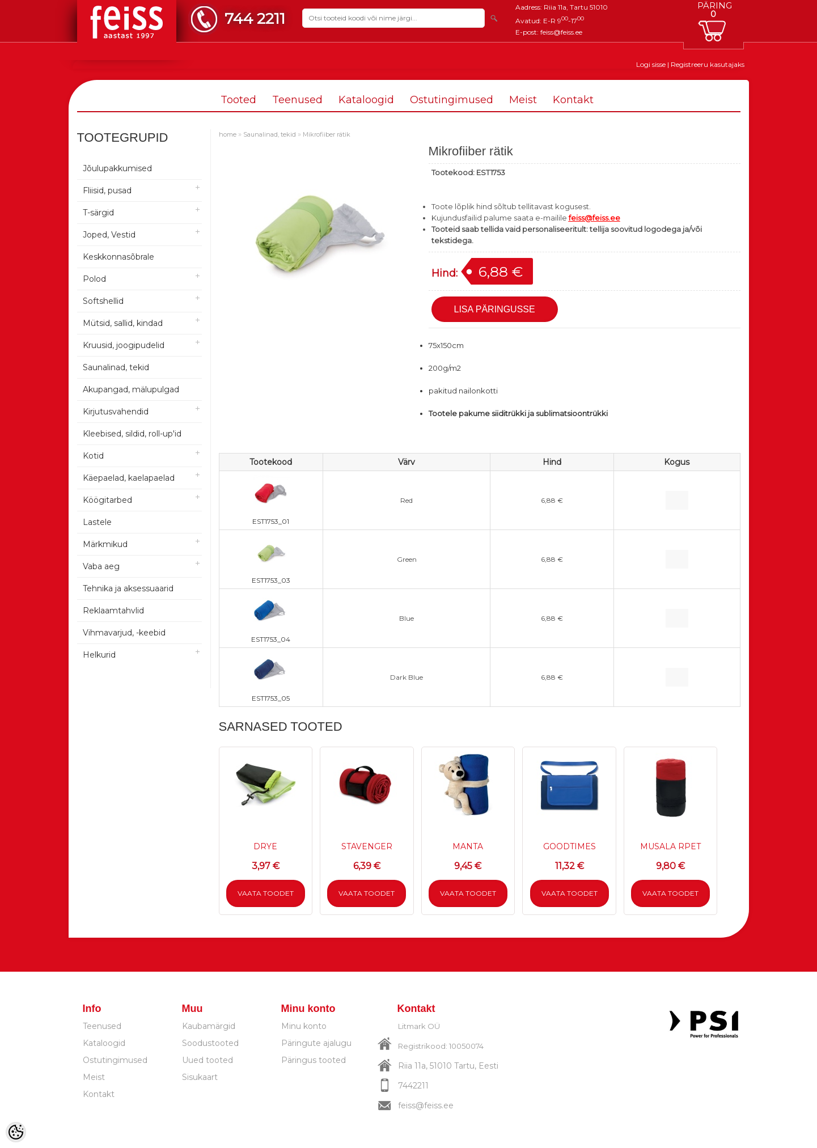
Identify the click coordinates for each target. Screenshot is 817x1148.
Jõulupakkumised (117, 168)
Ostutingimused (451, 100)
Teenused (297, 100)
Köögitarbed (107, 500)
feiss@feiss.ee (561, 32)
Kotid (93, 456)
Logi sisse (651, 64)
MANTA (467, 846)
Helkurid (99, 655)
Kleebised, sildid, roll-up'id (132, 434)
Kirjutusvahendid (116, 411)
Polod (94, 279)
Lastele (97, 522)
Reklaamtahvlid (113, 610)
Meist (523, 100)
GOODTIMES (569, 846)
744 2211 (255, 18)
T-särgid (98, 212)
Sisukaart (200, 1077)
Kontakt (573, 100)
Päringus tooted (313, 1060)
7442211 (413, 1086)
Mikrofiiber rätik (326, 134)
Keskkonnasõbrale (118, 257)
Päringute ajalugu (316, 1043)
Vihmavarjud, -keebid (124, 633)
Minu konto (304, 1026)
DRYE (265, 846)
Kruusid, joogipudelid (123, 345)
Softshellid (103, 301)
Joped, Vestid (109, 235)
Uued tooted (207, 1060)
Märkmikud (105, 544)
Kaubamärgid (208, 1026)
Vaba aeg (101, 566)
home (227, 134)
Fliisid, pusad (107, 190)
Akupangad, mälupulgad (131, 389)
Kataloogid (366, 100)
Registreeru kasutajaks (707, 64)
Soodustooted (210, 1043)
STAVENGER (366, 846)
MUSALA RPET (670, 846)
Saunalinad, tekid (116, 367)
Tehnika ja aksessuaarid (128, 588)
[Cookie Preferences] (16, 1132)
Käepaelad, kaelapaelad (129, 478)
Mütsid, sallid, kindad (123, 323)
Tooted (238, 100)
